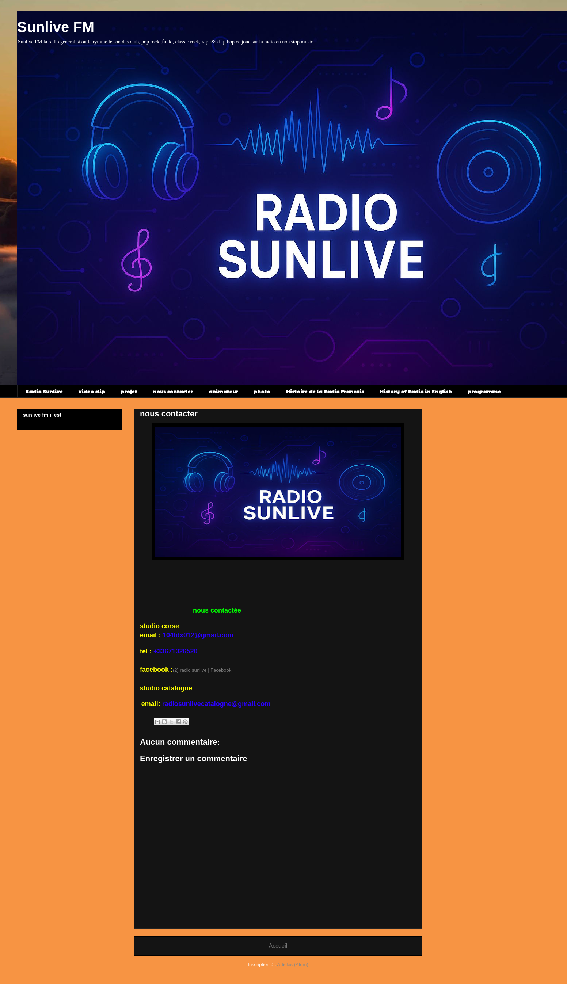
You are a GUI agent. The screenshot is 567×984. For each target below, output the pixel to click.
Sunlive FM (55, 27)
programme (484, 391)
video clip (92, 391)
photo (262, 391)
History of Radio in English (416, 391)
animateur (223, 391)
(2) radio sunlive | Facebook (202, 670)
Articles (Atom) (292, 964)
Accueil (278, 946)
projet (129, 391)
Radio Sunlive (44, 391)
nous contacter (173, 391)
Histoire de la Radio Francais (325, 391)
